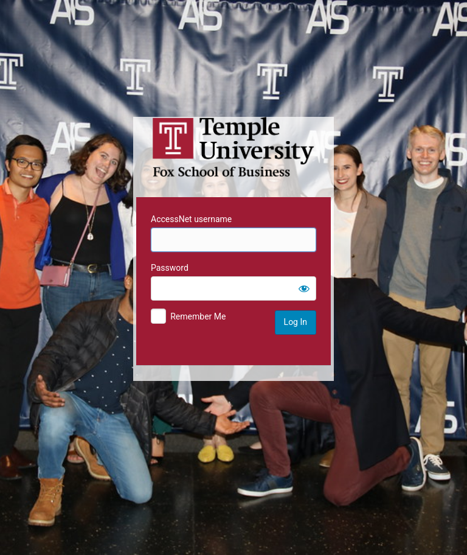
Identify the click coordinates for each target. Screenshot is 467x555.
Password (170, 268)
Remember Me (198, 316)
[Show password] (304, 288)
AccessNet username (191, 219)
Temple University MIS (233, 147)
